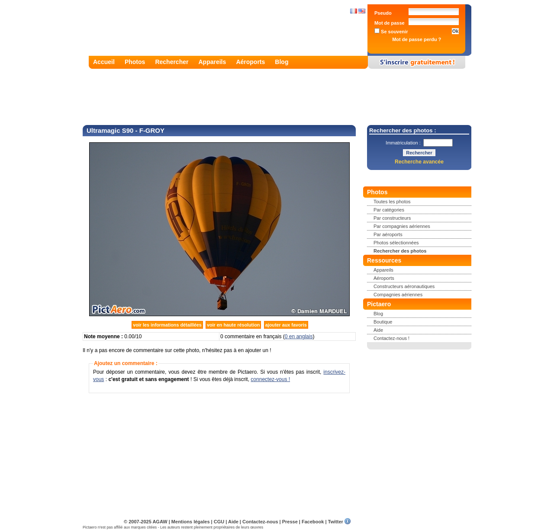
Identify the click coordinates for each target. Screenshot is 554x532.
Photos (135, 61)
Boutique (383, 321)
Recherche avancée (419, 162)
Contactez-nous (260, 521)
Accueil (104, 61)
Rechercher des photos (400, 250)
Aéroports (250, 61)
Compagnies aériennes (398, 294)
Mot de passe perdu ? (416, 39)
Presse (290, 521)
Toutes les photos (392, 201)
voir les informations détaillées (167, 324)
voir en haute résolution (233, 324)
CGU (219, 521)
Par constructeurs (392, 218)
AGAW (159, 521)
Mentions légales (190, 521)
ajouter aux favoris (286, 324)
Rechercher (171, 61)
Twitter (335, 521)
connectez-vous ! (270, 379)
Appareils (212, 61)
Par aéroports (388, 234)
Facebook (313, 521)
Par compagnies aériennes (402, 226)
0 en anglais (299, 336)
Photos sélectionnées (396, 242)
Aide (378, 330)
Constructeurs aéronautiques (404, 286)
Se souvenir (391, 31)
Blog (281, 61)
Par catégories (389, 209)
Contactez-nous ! (391, 338)
